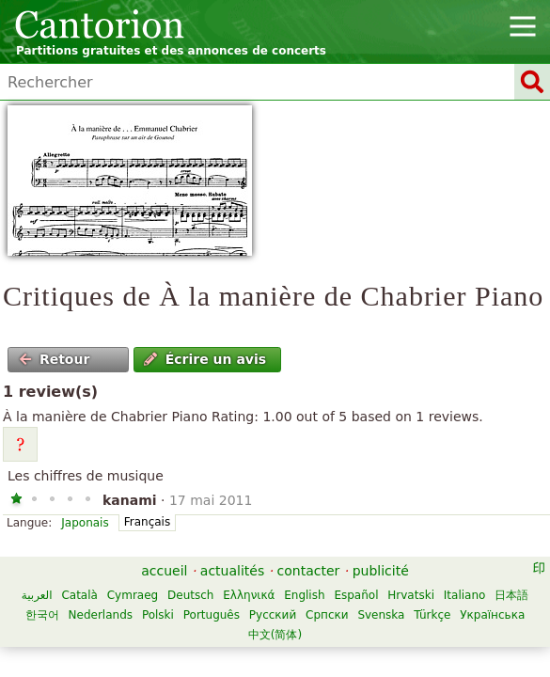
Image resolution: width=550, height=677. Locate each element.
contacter (308, 570)
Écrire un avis (205, 359)
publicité (381, 570)
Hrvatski (410, 595)
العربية (37, 595)
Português (211, 615)
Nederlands (101, 615)
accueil (164, 570)
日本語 (511, 595)
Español (356, 595)
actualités (232, 570)
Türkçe (432, 615)
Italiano (465, 595)
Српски (327, 615)
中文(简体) (275, 634)
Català (79, 595)
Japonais (84, 522)
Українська (492, 615)
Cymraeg (132, 595)
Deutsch (190, 595)
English (304, 595)
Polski (158, 615)
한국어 (42, 615)
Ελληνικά (249, 595)
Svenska (380, 615)
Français (147, 521)
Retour (54, 359)
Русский (272, 615)
